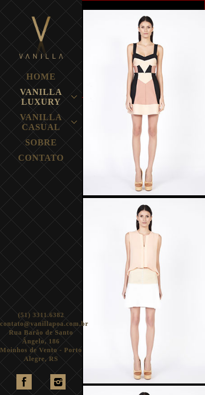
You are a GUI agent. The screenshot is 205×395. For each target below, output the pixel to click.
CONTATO (41, 157)
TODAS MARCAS (126, 4)
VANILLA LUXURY (41, 96)
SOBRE (41, 142)
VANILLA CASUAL (41, 122)
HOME (41, 76)
